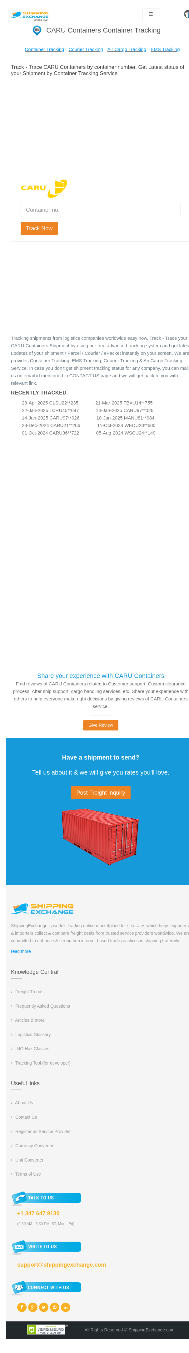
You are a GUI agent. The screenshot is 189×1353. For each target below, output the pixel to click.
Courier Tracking (86, 49)
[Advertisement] (101, 123)
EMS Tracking (165, 49)
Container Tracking (44, 49)
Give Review (100, 725)
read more (21, 951)
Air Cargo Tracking (126, 49)
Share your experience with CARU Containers (100, 675)
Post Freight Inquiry (100, 793)
